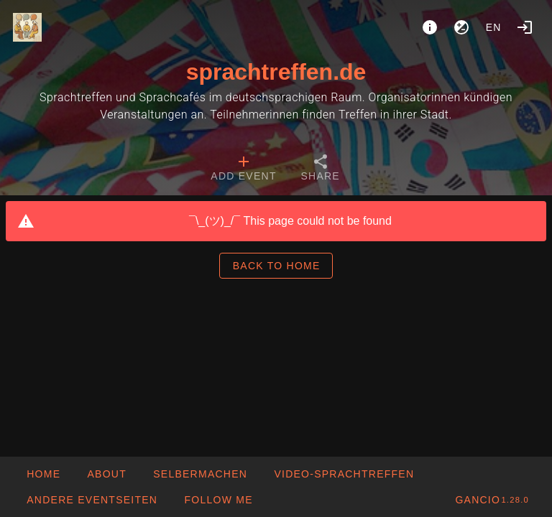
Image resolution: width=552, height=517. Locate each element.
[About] (430, 27)
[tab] (243, 169)
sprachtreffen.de (276, 72)
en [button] (494, 27)
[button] (91, 500)
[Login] (524, 27)
